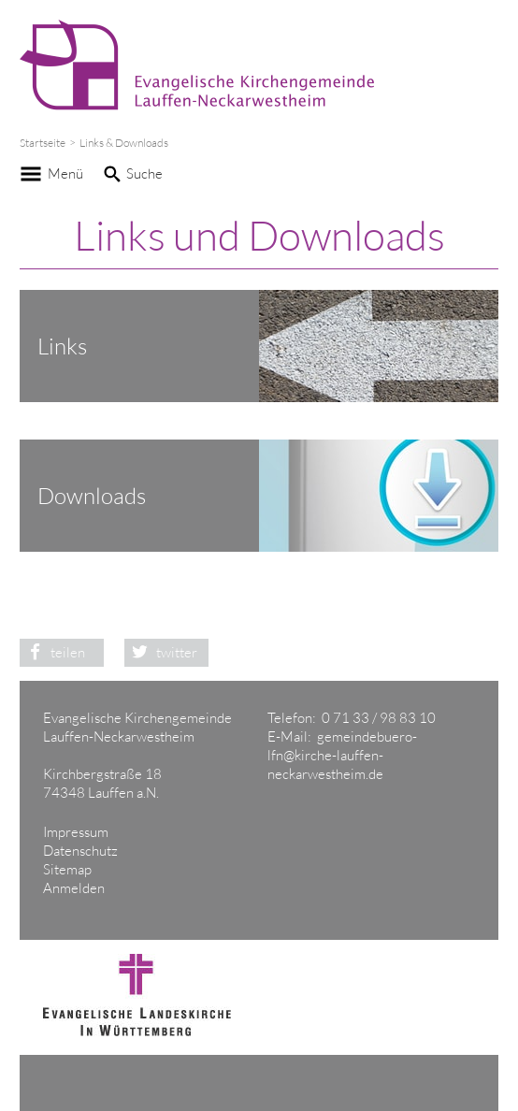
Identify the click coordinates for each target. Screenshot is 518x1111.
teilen (53, 652)
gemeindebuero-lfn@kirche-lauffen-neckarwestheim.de (342, 755)
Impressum (75, 832)
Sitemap (67, 869)
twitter (160, 652)
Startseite (42, 143)
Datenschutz (80, 850)
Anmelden (74, 888)
